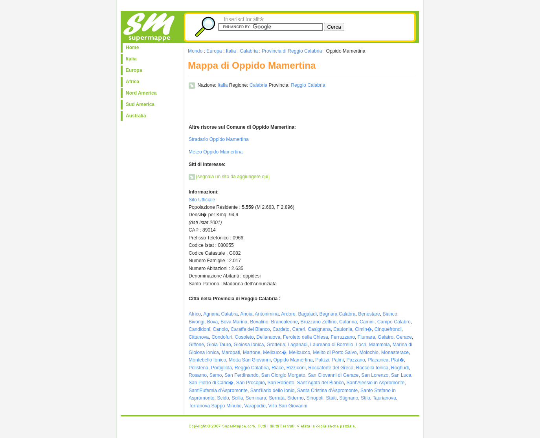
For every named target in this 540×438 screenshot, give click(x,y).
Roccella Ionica (372, 367)
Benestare (369, 314)
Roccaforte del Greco (330, 367)
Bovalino (259, 322)
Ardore (288, 314)
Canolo (220, 329)
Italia (131, 59)
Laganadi (297, 344)
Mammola (379, 344)
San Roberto (281, 382)
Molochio (368, 352)
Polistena (198, 367)
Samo (215, 375)
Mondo (195, 51)
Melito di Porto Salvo (334, 352)
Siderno (295, 398)
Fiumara (366, 337)
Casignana (319, 329)
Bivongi (196, 322)
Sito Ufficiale (202, 200)
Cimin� (363, 329)
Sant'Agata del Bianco (320, 382)
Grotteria (275, 344)
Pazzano (355, 360)
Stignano (348, 398)
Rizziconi (296, 367)
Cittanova (199, 337)
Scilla (237, 398)
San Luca (401, 375)
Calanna (348, 322)
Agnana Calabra (220, 314)
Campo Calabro (394, 322)
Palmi (337, 360)
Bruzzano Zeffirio (319, 322)
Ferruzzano (343, 337)
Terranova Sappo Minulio (215, 406)
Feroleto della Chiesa (305, 337)
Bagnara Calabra (338, 314)
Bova (212, 322)
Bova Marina (233, 322)
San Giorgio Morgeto (283, 375)
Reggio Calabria (308, 85)
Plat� (397, 360)
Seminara (256, 398)
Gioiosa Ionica (248, 344)
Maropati (231, 352)
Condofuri (221, 337)
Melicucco (299, 352)
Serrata (277, 398)
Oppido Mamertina (293, 360)
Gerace (404, 337)
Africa (132, 81)
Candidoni (199, 329)
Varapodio (255, 406)
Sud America (140, 104)
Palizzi (322, 360)
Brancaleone (284, 322)
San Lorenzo (374, 375)
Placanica (378, 360)
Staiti (331, 398)
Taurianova (384, 398)
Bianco (389, 314)
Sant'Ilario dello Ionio (272, 390)
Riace (278, 367)
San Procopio (250, 382)
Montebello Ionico (207, 360)
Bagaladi (307, 314)
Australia (136, 116)
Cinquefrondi (388, 329)
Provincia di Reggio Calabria (292, 51)
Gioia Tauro (219, 344)
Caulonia (342, 329)
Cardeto (280, 329)
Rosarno (198, 375)
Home (132, 47)
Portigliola (221, 367)
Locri (361, 344)
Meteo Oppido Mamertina (215, 152)
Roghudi (400, 367)
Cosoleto (244, 337)
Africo (195, 314)
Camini (367, 322)
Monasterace (395, 352)
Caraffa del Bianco (250, 329)
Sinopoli (314, 398)
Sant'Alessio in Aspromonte (376, 382)
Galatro (385, 337)
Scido (223, 398)
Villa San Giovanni (287, 406)
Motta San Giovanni (250, 360)
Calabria (248, 51)
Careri (298, 329)
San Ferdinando (241, 375)
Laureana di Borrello (331, 344)
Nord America (141, 93)
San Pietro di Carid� (211, 382)
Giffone (196, 344)
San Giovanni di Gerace (333, 375)
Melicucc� (274, 352)
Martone (252, 352)
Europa (134, 70)
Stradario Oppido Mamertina (219, 139)
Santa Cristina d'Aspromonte (327, 390)
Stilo (365, 398)
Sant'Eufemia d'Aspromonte (218, 390)
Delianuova (268, 337)
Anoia (246, 314)
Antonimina (267, 314)
